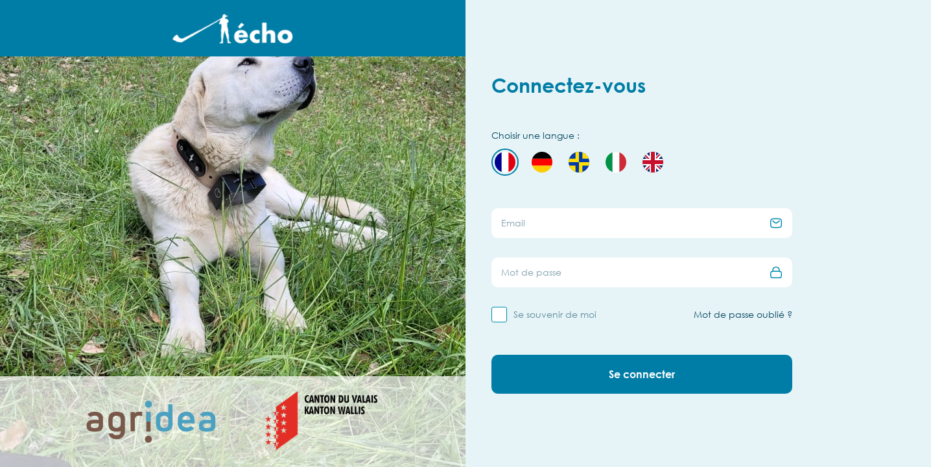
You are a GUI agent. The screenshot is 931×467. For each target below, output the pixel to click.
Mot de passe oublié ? (743, 314)
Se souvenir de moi (554, 314)
